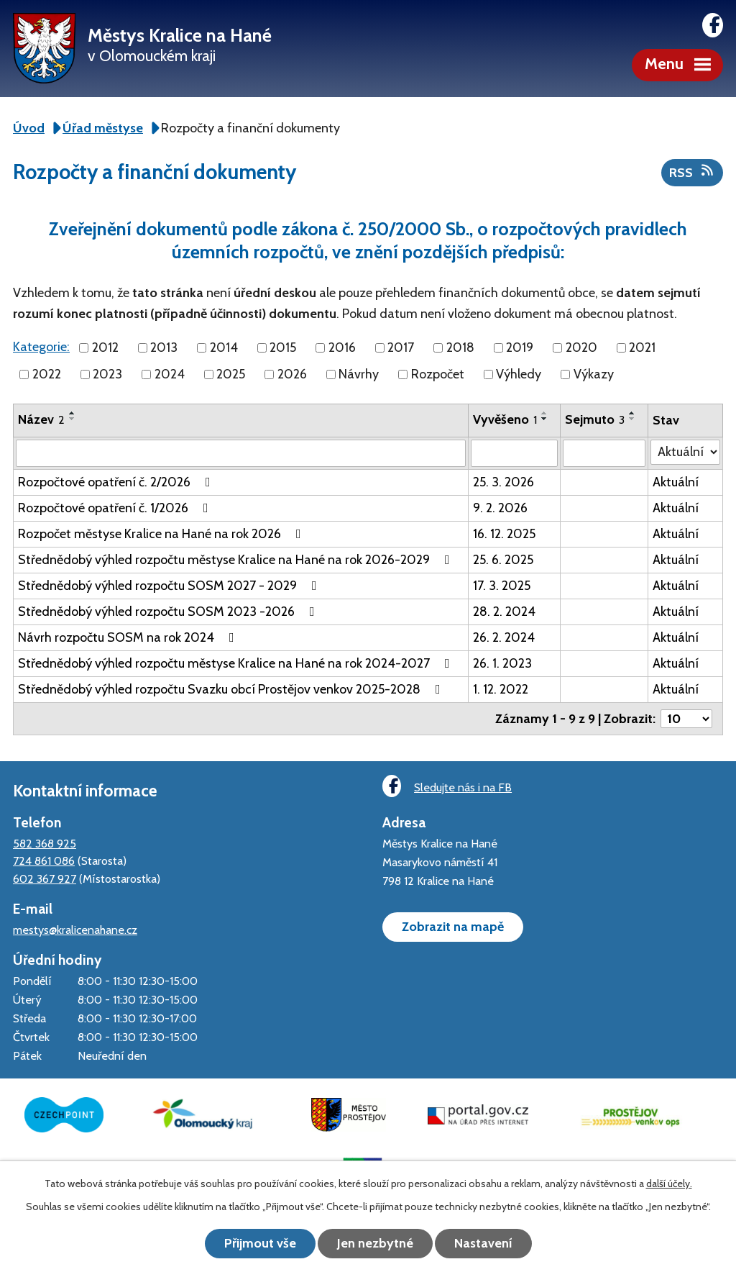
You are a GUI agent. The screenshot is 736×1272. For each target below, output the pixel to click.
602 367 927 (44, 878)
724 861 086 (44, 860)
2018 (460, 347)
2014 (224, 347)
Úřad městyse (103, 128)
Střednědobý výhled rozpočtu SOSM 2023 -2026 (169, 611)
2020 (581, 347)
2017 (400, 347)
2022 (46, 374)
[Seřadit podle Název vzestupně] (72, 413)
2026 (292, 374)
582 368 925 (44, 843)
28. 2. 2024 (504, 611)
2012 (105, 347)
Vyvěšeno (505, 419)
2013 (164, 347)
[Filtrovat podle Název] (241, 453)
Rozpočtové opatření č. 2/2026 (117, 482)
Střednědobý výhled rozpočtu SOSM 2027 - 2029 (170, 586)
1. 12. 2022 (500, 689)
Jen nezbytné (375, 1243)
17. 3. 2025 (501, 586)
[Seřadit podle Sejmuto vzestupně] (632, 413)
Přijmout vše (260, 1243)
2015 (283, 347)
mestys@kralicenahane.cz (75, 929)
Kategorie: (41, 347)
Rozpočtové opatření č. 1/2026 (116, 508)
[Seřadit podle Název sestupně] (72, 419)
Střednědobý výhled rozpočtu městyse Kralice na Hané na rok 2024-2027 (237, 663)
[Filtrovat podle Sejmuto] (604, 453)
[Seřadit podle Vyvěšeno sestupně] (545, 419)
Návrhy (359, 374)
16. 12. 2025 (504, 534)
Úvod (29, 128)
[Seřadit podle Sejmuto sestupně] (632, 419)
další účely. (669, 1183)
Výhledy (518, 374)
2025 (230, 374)
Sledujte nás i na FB (447, 786)
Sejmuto (595, 419)
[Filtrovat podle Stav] (685, 452)
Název (41, 419)
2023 (107, 374)
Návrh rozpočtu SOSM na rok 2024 (129, 637)
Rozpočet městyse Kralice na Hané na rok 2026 (162, 534)
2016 (342, 347)
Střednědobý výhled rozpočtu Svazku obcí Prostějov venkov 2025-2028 (232, 689)
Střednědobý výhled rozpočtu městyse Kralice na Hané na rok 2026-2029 (237, 560)
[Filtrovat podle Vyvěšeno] (514, 453)
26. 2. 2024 (504, 637)
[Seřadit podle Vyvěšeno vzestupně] (545, 413)
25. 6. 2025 (503, 560)
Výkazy (594, 374)
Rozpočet (437, 374)
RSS (692, 172)
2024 (170, 374)
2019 (519, 347)
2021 (642, 347)
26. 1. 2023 (502, 663)
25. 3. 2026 (503, 482)
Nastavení (483, 1243)
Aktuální (676, 482)
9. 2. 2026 (500, 508)
